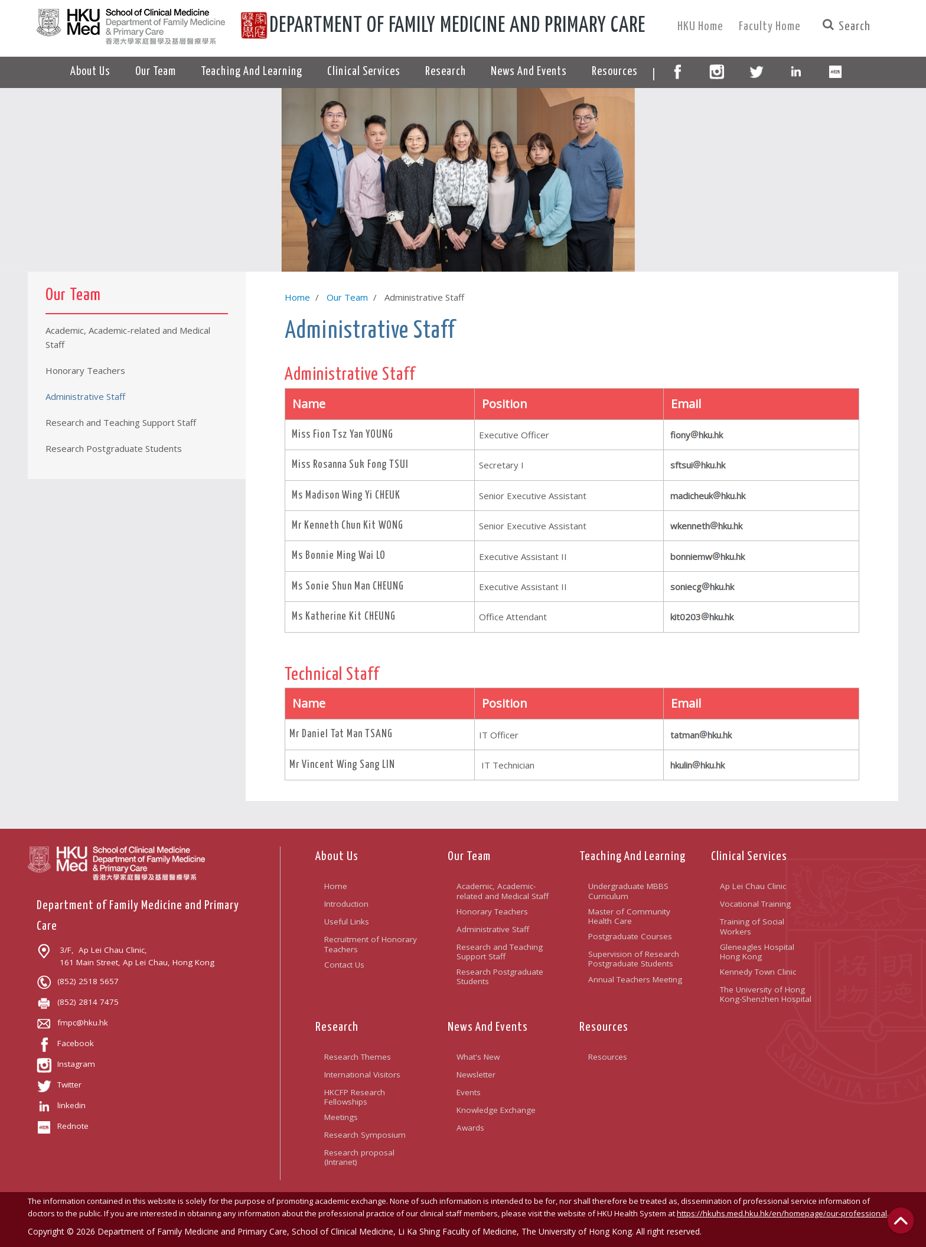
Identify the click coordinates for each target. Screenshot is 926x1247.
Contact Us (344, 964)
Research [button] (445, 71)
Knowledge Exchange (496, 1110)
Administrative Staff (493, 929)
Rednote (63, 1126)
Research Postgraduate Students (500, 976)
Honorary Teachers (492, 911)
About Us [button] (90, 71)
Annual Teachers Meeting (635, 979)
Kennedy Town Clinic (758, 971)
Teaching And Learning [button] (251, 71)
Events (469, 1092)
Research (336, 1027)
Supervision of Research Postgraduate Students (633, 959)
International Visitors (362, 1074)
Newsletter (476, 1074)
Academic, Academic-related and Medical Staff (503, 891)
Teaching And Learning (632, 856)
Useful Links (346, 921)
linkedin (61, 1105)
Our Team (347, 297)
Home (297, 297)
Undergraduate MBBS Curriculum (628, 891)
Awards (470, 1127)
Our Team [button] (155, 71)
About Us (336, 856)
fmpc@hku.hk (72, 1022)
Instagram (66, 1064)
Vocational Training (755, 903)
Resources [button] (615, 71)
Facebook (65, 1043)
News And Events (488, 1027)
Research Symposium (365, 1134)
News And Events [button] (529, 71)
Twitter (59, 1084)
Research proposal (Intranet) (359, 1157)
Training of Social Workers (752, 926)
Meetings (341, 1117)
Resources (603, 1027)
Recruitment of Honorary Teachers (370, 944)
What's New (478, 1056)
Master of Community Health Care (629, 916)
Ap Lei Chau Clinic (753, 886)
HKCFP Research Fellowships (354, 1097)
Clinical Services (749, 856)
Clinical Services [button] (363, 71)
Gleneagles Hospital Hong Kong (757, 952)
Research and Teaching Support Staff (500, 952)
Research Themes (357, 1056)
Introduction (346, 903)
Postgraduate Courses (630, 936)
